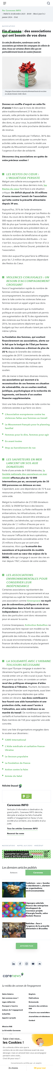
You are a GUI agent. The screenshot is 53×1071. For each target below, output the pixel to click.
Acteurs (13, 872)
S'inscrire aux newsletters (39, 1012)
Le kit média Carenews (11, 1030)
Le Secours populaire (17, 756)
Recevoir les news (15, 833)
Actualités (6, 1014)
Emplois (32, 994)
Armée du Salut (13, 776)
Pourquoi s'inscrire (10, 1006)
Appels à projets (9, 1018)
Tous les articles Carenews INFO (22, 828)
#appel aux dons (24, 846)
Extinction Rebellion (36, 625)
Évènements (34, 1002)
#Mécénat (38, 846)
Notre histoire (8, 994)
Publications (34, 998)
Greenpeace (34, 600)
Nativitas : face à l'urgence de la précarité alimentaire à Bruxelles (37, 926)
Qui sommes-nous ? (10, 998)
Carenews (38, 872)
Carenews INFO (13, 10)
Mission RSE (7, 1026)
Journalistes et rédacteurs (39, 1016)
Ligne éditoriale (8, 1002)
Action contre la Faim (17, 769)
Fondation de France (19, 763)
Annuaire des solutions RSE (38, 1007)
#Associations (8, 26)
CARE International (16, 739)
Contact (32, 1020)
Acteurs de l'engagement (12, 1010)
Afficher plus (26, 946)
